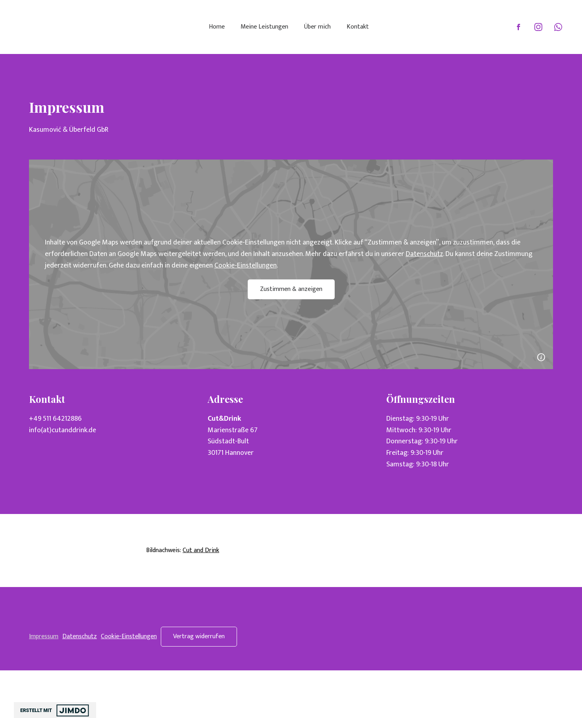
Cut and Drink (201, 550)
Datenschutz (424, 254)
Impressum (43, 636)
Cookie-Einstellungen (245, 265)
